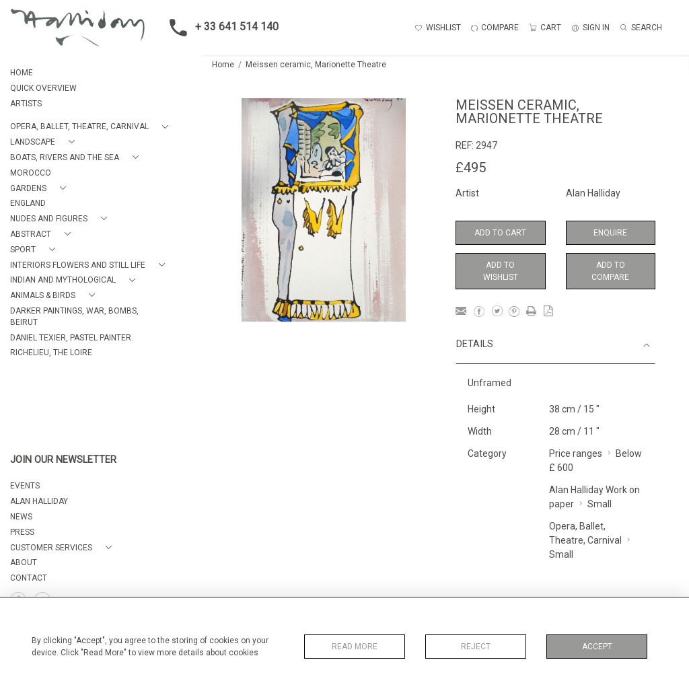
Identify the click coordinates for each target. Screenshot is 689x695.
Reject (476, 646)
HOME (21, 72)
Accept (597, 646)
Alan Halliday (593, 193)
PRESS (22, 532)
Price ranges (575, 453)
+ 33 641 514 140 (220, 27)
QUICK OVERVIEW (43, 88)
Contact (28, 578)
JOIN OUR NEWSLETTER (63, 460)
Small (599, 504)
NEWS (21, 516)
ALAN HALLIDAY (39, 501)
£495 (471, 167)
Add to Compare (610, 271)
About (23, 562)
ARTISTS (26, 103)
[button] (92, 127)
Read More (354, 646)
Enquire (610, 232)
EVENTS (25, 485)
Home (223, 64)
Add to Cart (500, 232)
